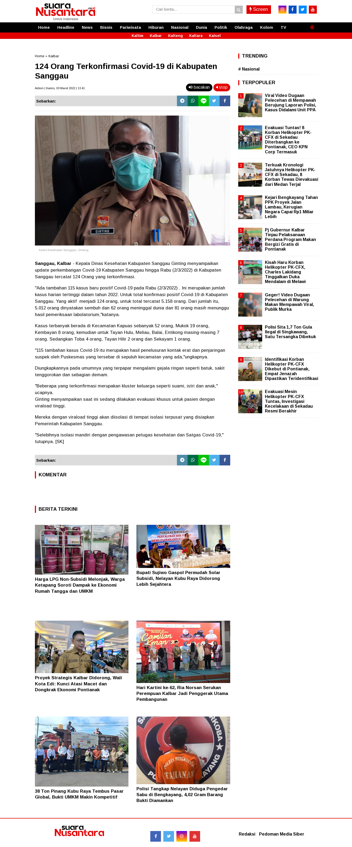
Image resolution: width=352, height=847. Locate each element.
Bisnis (106, 27)
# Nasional (249, 69)
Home (44, 27)
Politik (221, 27)
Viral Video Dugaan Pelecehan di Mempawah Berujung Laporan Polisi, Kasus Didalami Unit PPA (290, 102)
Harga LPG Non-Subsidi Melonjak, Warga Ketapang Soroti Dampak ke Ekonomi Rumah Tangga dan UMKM (80, 585)
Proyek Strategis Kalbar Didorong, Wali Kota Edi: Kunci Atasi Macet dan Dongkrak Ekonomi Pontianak (78, 683)
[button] (312, 25)
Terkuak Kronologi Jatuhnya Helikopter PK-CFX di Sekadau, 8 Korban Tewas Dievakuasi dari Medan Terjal (291, 175)
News (87, 27)
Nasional (179, 27)
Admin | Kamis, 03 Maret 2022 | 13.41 (60, 88)
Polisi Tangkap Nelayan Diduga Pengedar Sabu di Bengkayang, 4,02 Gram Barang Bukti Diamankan (182, 794)
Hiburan (156, 27)
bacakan (199, 87)
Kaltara (196, 36)
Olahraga (243, 27)
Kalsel (215, 36)
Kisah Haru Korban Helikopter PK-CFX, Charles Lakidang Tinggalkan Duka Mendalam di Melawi (285, 272)
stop (222, 87)
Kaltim (137, 36)
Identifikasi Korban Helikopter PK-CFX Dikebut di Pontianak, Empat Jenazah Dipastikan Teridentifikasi (291, 369)
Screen (258, 9)
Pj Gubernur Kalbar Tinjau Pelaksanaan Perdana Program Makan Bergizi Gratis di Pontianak (290, 240)
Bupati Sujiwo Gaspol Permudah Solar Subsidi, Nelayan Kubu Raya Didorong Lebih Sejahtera (178, 578)
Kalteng (175, 36)
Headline (65, 27)
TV (283, 27)
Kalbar (156, 36)
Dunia (201, 27)
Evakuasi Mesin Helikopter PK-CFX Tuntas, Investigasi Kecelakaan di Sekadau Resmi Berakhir (289, 401)
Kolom (266, 27)
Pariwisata (130, 27)
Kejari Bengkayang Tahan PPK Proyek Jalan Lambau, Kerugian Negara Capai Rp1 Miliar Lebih (291, 207)
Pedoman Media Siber (281, 834)
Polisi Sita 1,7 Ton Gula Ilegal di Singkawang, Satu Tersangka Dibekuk (290, 332)
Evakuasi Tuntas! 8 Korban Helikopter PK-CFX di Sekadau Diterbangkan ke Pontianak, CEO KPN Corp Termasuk (288, 139)
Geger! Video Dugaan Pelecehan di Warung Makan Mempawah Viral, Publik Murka (289, 302)
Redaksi (247, 834)
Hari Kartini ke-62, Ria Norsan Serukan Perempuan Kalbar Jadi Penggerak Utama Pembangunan (182, 693)
